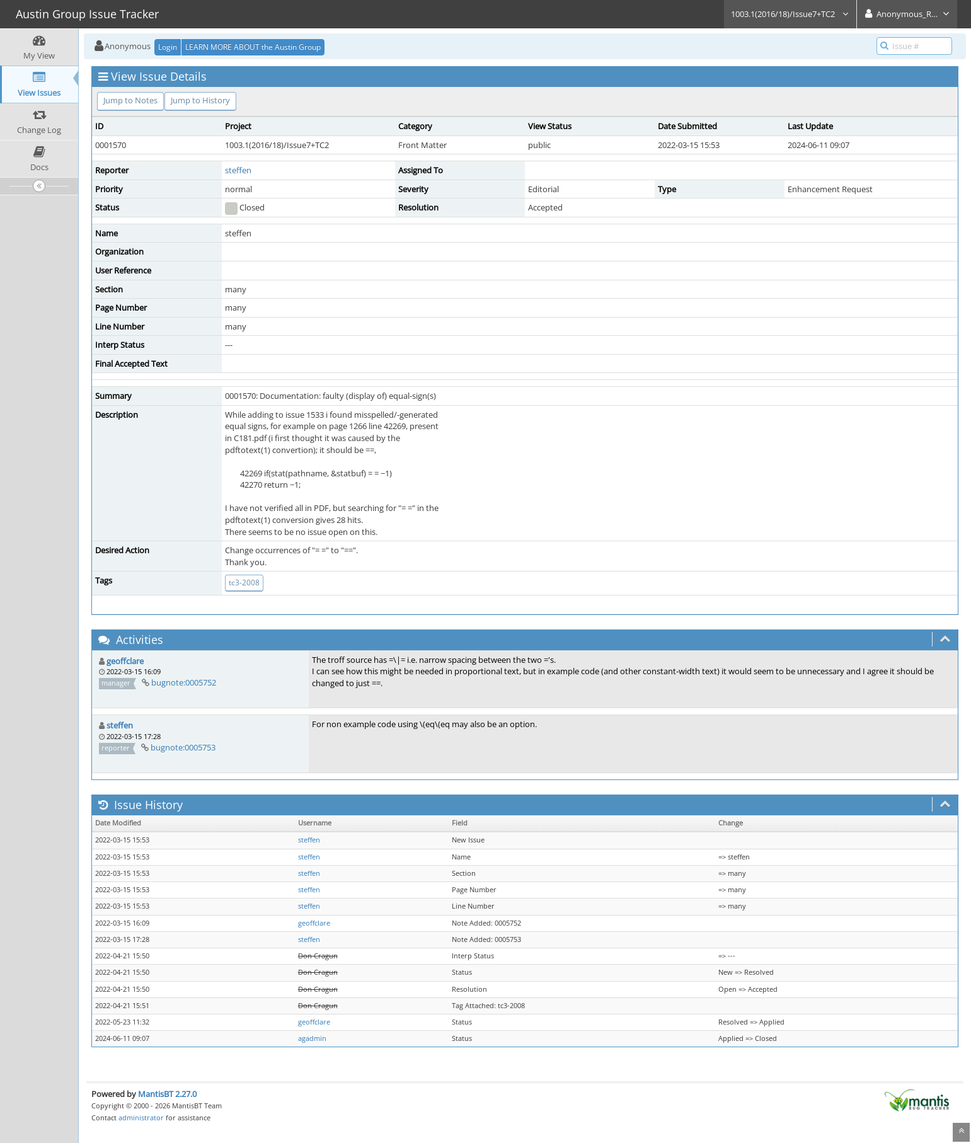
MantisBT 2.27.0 (167, 1094)
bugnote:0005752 (183, 682)
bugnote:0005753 (183, 747)
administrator (141, 1117)
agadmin (312, 1038)
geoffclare (125, 661)
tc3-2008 (244, 582)
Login (167, 47)
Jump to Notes (130, 100)
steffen (238, 170)
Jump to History (200, 100)
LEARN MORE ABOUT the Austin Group (253, 47)
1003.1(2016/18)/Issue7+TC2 (790, 14)
